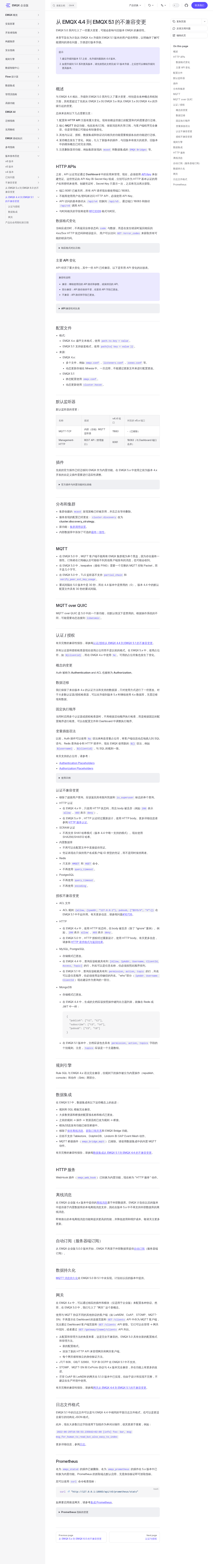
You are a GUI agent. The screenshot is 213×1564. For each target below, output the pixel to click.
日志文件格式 (180, 179)
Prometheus (179, 184)
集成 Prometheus (101, 1502)
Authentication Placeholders (77, 763)
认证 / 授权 (179, 104)
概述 (175, 51)
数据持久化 (179, 168)
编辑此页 (179, 35)
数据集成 (178, 147)
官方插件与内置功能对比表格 (76, 484)
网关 (175, 173)
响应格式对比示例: (71, 247)
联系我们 (199, 5)
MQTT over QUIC (183, 99)
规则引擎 (178, 142)
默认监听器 (179, 78)
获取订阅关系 (94, 1130)
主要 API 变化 (183, 67)
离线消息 (178, 157)
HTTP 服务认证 (78, 822)
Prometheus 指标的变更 (74, 1512)
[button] (38, 15)
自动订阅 (139, 1248)
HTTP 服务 (179, 152)
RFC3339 (95, 211)
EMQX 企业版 (16, 5)
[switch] (176, 5)
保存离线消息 (75, 1130)
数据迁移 (180, 115)
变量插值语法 (183, 126)
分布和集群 (179, 88)
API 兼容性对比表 (70, 308)
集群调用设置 (78, 526)
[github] (186, 5)
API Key (146, 174)
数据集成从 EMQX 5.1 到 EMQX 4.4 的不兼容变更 (122, 1152)
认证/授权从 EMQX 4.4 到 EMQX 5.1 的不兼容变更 (123, 643)
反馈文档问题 (182, 28)
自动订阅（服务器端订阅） (187, 163)
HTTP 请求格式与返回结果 (87, 942)
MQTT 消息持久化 (67, 1278)
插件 (175, 83)
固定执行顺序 (183, 120)
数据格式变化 (183, 62)
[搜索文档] (64, 5)
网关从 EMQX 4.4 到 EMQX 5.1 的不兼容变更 (119, 1387)
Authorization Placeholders (76, 768)
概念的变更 (182, 110)
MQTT (176, 94)
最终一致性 (98, 532)
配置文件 (178, 72)
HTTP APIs (179, 56)
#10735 (127, 914)
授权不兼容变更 (184, 136)
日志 (82, 1444)
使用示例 (66, 777)
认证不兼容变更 (184, 131)
